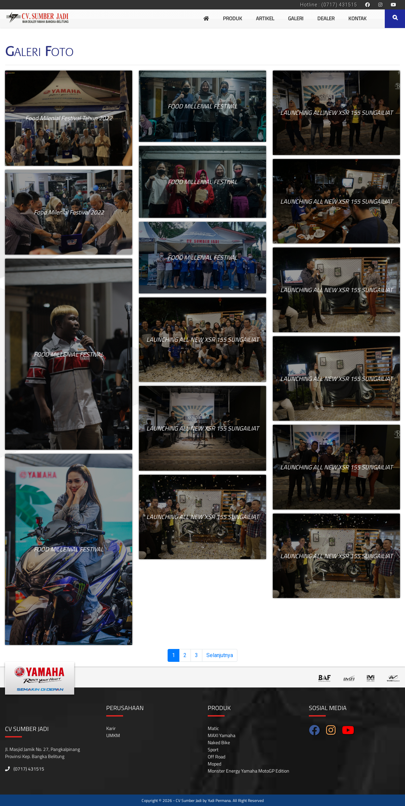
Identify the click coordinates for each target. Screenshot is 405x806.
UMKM (113, 735)
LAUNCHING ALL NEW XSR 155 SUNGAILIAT (202, 339)
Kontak (357, 18)
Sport (213, 749)
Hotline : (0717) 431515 (328, 4)
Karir (111, 728)
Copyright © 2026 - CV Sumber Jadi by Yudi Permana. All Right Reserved (203, 800)
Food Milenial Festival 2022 (69, 212)
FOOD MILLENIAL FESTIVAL (69, 354)
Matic (213, 728)
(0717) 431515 (24, 768)
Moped (214, 763)
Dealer (326, 18)
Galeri (295, 18)
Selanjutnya (219, 655)
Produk (232, 18)
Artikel (265, 18)
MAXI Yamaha (221, 735)
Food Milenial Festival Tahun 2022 (68, 118)
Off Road (216, 756)
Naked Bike (219, 742)
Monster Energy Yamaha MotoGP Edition (248, 770)
